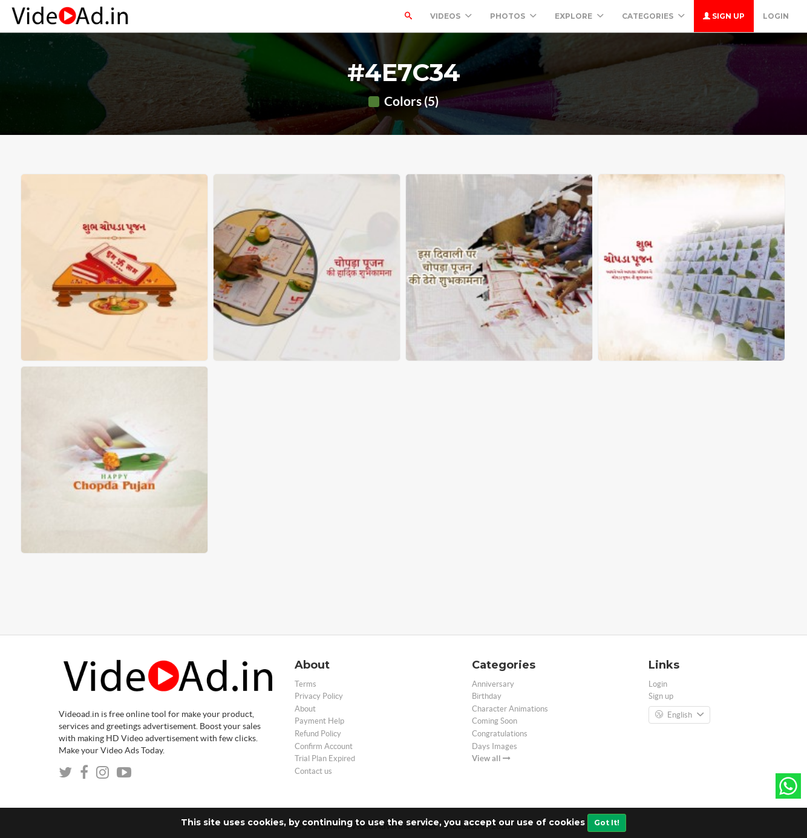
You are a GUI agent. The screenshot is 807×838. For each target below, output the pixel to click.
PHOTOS (513, 16)
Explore (579, 16)
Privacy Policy (319, 696)
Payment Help (319, 720)
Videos (451, 16)
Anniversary (493, 684)
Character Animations (510, 708)
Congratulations (500, 733)
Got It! (606, 822)
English (679, 715)
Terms (305, 684)
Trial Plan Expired (325, 758)
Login (776, 16)
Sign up (724, 16)
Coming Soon (494, 720)
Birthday (487, 696)
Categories (653, 16)
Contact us (313, 771)
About (305, 708)
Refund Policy (318, 733)
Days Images (494, 746)
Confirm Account (324, 746)
